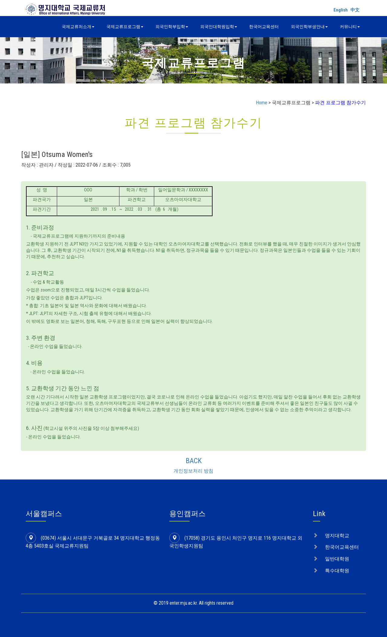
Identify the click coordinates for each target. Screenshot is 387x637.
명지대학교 (337, 535)
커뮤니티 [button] (350, 26)
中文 (354, 10)
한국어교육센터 (264, 26)
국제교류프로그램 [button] (124, 26)
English (340, 10)
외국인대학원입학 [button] (218, 26)
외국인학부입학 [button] (171, 26)
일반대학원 (337, 559)
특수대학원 (337, 571)
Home (261, 103)
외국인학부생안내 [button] (309, 26)
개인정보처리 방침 (193, 471)
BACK (193, 461)
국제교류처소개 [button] (78, 26)
